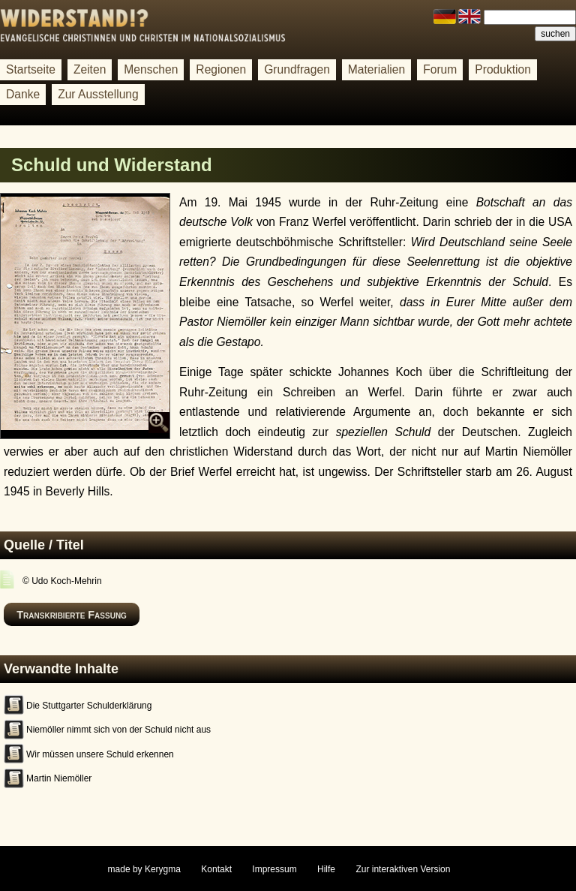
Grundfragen (297, 69)
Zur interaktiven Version (403, 869)
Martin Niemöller (59, 778)
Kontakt (216, 869)
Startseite (31, 69)
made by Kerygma (144, 869)
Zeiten (90, 69)
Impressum (274, 869)
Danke (23, 94)
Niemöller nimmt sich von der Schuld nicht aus (118, 729)
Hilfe (326, 869)
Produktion (503, 69)
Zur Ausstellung (98, 94)
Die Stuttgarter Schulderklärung (89, 705)
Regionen (221, 69)
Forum (440, 69)
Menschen (151, 69)
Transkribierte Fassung (71, 615)
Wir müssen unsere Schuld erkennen (100, 754)
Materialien (376, 69)
